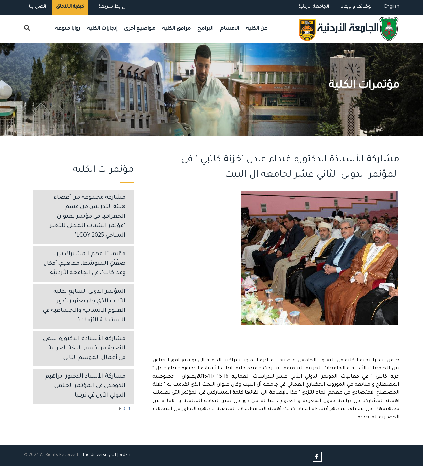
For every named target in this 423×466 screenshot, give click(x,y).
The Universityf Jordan (106, 455)
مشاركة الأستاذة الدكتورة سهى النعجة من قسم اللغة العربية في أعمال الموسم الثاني (84, 348)
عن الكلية (256, 29)
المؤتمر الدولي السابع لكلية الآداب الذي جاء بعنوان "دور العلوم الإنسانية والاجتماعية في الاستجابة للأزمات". (84, 306)
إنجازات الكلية (102, 29)
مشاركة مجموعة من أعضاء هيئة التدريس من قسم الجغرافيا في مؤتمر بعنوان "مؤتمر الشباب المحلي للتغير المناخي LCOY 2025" (87, 217)
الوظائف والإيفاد (357, 6)
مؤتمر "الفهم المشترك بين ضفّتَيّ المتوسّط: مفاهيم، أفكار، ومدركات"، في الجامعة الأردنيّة (84, 264)
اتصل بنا (37, 6)
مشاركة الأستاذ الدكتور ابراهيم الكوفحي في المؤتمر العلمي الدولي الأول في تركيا (85, 386)
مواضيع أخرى (139, 29)
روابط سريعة (111, 6)
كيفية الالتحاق (70, 6)
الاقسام (229, 29)
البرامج (205, 29)
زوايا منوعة (67, 29)
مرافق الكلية (176, 29)
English (391, 6)
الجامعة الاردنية (314, 6)
